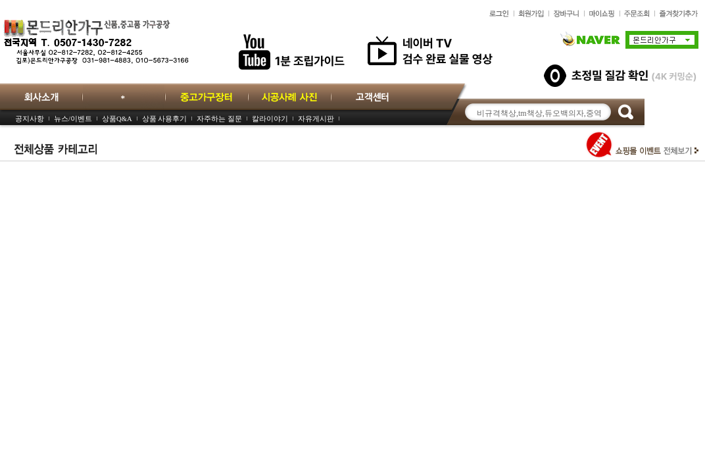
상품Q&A (117, 118)
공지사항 (29, 118)
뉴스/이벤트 (73, 118)
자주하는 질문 (219, 118)
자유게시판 (316, 118)
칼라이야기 (270, 118)
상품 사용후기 (164, 118)
